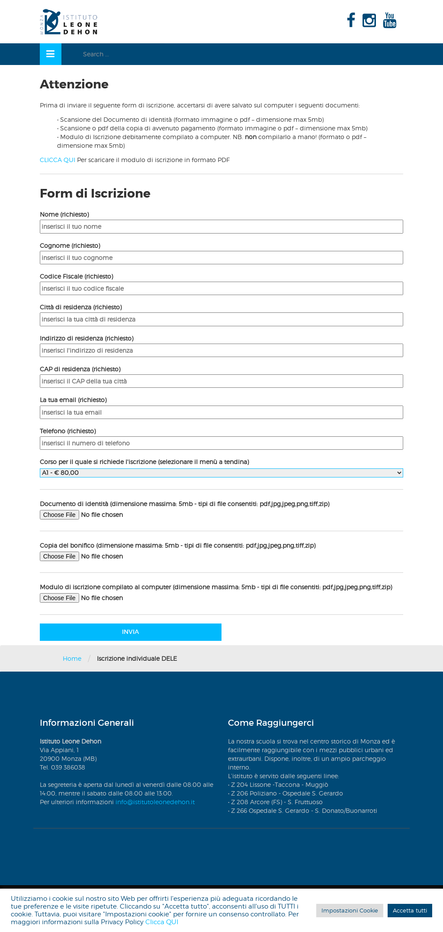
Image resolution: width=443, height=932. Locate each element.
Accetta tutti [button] (410, 910)
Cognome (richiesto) (221, 251)
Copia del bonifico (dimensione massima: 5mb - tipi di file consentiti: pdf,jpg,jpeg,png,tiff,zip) (221, 552)
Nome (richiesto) (221, 220)
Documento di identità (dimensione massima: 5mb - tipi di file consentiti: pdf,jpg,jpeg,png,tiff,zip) (221, 510)
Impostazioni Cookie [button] (349, 910)
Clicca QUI (161, 922)
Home (72, 658)
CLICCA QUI (57, 159)
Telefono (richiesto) (221, 437)
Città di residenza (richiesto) (221, 313)
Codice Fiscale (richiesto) (221, 282)
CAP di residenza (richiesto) (221, 375)
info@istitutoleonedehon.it (155, 801)
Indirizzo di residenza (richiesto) (221, 344)
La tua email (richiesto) (221, 406)
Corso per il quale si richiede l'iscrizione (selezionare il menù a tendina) (221, 467)
